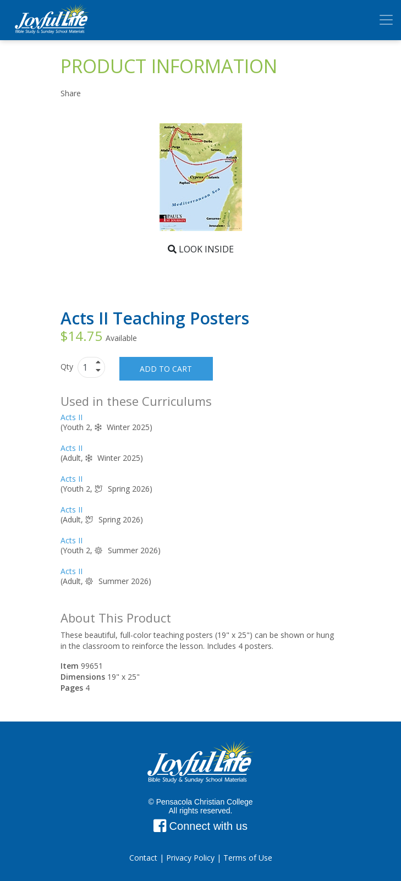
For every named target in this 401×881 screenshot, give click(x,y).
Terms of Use (247, 857)
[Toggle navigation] (386, 19)
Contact (143, 857)
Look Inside (201, 249)
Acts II (72, 417)
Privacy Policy (190, 857)
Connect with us (200, 826)
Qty (68, 366)
